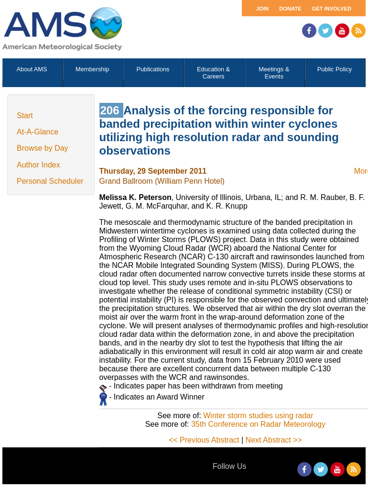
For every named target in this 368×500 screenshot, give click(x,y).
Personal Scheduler (50, 181)
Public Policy (334, 69)
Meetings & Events (274, 73)
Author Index (38, 165)
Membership (92, 69)
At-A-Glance (37, 132)
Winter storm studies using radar (258, 415)
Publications (152, 69)
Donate (290, 8)
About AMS (32, 69)
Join (262, 8)
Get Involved (331, 8)
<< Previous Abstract (204, 440)
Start (25, 115)
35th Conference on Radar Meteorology (258, 424)
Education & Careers (213, 73)
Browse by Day (42, 148)
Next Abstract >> (274, 440)
